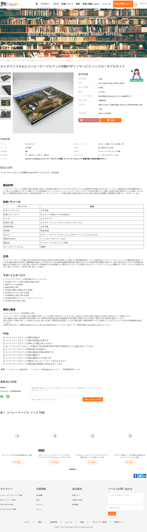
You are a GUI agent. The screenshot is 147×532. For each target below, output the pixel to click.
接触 (111, 120)
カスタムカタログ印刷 (8, 509)
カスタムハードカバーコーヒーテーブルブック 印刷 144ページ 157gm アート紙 (92, 456)
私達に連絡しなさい (91, 4)
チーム (38, 509)
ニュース (106, 4)
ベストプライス (89, 120)
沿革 (37, 500)
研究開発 (75, 504)
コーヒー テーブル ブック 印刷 (11, 495)
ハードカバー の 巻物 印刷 (17, 369)
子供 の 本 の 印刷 (6, 504)
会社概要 (39, 495)
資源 (78, 4)
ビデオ (56, 4)
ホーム (27, 522)
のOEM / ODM (77, 500)
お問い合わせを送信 (93, 399)
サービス (39, 504)
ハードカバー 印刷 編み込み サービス (45, 369)
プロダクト (45, 4)
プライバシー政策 (99, 522)
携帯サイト (119, 522)
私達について (67, 4)
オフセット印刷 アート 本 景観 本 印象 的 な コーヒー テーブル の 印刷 (129, 456)
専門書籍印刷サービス (71, 369)
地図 (82, 522)
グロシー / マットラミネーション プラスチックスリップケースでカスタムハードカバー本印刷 (54, 456)
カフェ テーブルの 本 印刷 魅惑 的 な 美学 (17, 455)
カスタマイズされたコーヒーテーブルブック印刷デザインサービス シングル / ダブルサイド (67, 60)
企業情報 (53, 522)
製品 (40, 522)
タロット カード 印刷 (7, 500)
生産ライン (76, 495)
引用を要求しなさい (123, 4)
